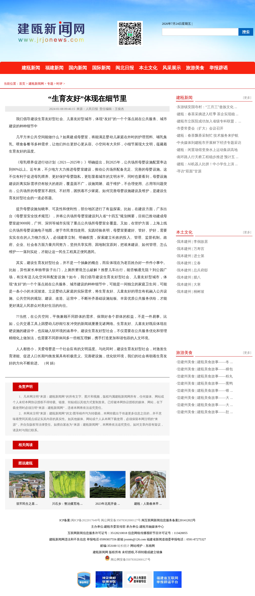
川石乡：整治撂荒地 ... (67, 503)
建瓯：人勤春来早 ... (148, 503)
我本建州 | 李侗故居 (192, 242)
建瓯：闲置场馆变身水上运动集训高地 (207, 150)
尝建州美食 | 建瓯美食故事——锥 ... (205, 390)
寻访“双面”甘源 (189, 171)
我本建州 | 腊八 (189, 277)
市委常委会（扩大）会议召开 (200, 128)
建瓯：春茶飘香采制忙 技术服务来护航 (208, 135)
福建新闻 (54, 67)
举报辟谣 (218, 67)
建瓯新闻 (31, 67)
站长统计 (123, 546)
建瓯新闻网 (36, 83)
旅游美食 (195, 67)
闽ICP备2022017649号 (85, 520)
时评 (59, 83)
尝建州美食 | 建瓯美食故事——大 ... (205, 398)
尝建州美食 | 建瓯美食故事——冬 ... (205, 362)
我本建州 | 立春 (189, 263)
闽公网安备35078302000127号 (121, 520)
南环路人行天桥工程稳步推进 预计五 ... (208, 157)
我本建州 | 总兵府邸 (192, 270)
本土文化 (148, 67)
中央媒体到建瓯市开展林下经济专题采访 (209, 143)
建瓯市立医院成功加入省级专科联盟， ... (209, 121)
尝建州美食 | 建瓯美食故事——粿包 (205, 369)
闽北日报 (125, 67)
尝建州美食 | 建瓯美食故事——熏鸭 (205, 383)
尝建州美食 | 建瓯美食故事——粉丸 (205, 376)
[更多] (247, 97)
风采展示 (171, 67)
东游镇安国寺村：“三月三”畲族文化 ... (207, 107)
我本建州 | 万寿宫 (191, 249)
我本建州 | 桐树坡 (191, 292)
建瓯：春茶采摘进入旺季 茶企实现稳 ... (208, 114)
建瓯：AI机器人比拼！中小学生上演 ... (207, 164)
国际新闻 (101, 67)
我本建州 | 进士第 (191, 256)
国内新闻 (78, 67)
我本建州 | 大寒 (189, 284)
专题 (50, 83)
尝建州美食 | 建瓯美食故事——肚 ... (205, 412)
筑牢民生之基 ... (27, 503)
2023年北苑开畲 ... (107, 503)
